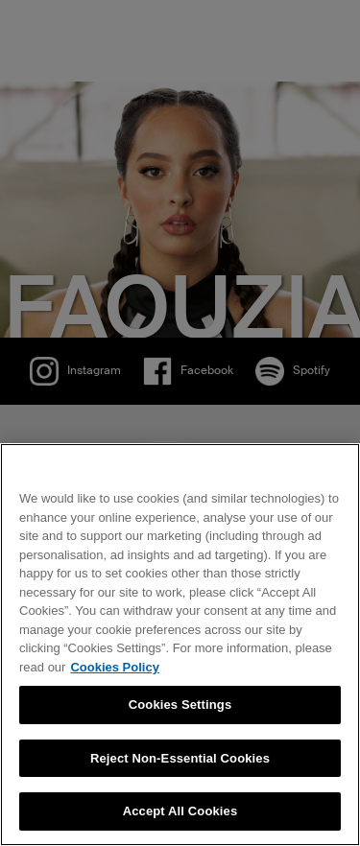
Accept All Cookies (180, 811)
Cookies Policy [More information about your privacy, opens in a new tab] (114, 667)
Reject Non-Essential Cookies (180, 758)
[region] (180, 644)
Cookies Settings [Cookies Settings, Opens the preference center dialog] (180, 704)
